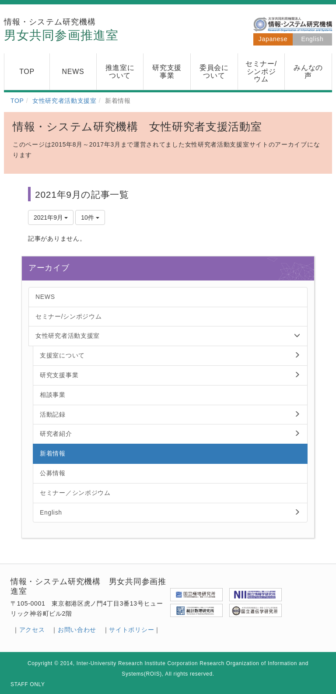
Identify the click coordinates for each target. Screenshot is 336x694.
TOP (17, 100)
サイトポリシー (131, 629)
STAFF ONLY (27, 684)
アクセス (32, 629)
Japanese (273, 38)
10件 (90, 217)
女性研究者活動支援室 (64, 100)
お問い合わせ (77, 629)
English (312, 38)
